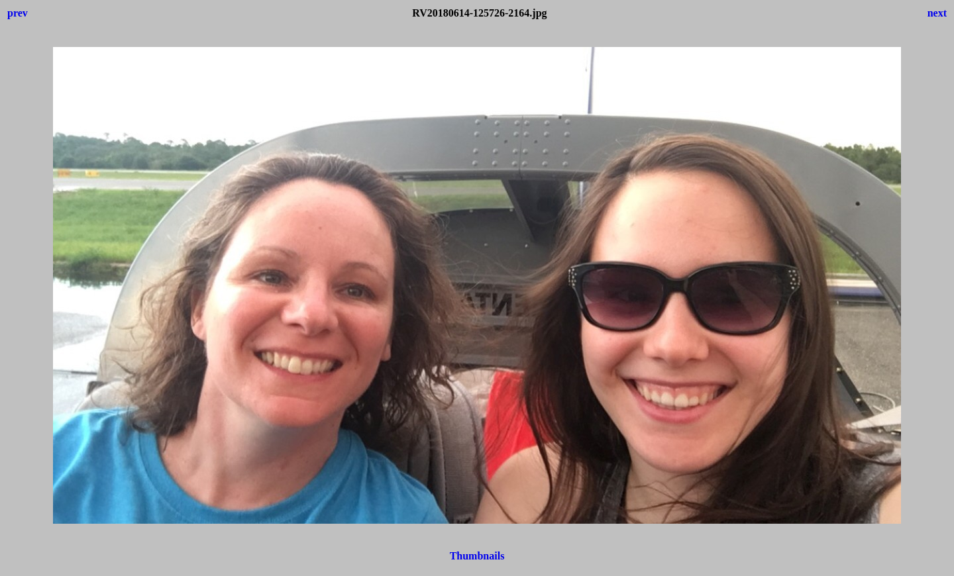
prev (17, 13)
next (937, 13)
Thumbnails (477, 555)
